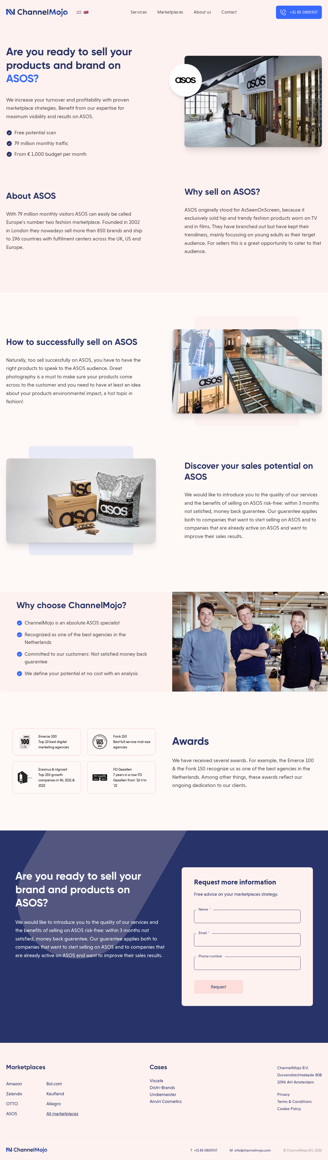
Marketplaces (170, 12)
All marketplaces (62, 1113)
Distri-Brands (162, 1087)
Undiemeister (163, 1094)
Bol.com (54, 1083)
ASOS (11, 1113)
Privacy (283, 1094)
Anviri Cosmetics (166, 1101)
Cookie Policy (289, 1108)
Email (204, 933)
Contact (229, 12)
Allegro (53, 1103)
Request (218, 986)
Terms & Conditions (294, 1101)
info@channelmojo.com (252, 1150)
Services (139, 12)
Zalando (14, 1093)
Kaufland (55, 1093)
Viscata (156, 1080)
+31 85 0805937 (205, 1150)
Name (205, 909)
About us (202, 12)
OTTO (12, 1103)
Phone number (210, 956)
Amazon (14, 1083)
